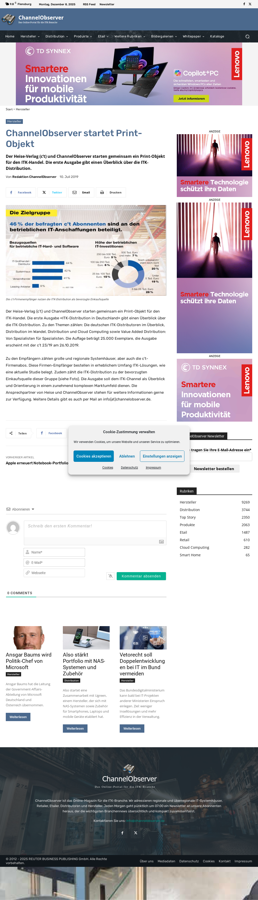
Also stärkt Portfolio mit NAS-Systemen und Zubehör (84, 664)
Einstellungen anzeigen (162, 456)
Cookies (107, 467)
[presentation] (134, 557)
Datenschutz (129, 467)
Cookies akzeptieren (93, 456)
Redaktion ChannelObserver (34, 176)
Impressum (153, 467)
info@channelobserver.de (145, 821)
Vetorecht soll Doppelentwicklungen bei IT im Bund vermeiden (142, 664)
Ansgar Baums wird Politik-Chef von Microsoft (29, 661)
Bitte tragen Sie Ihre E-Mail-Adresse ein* (216, 449)
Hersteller (23, 109)
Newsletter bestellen (214, 468)
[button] (247, 36)
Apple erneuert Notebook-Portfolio (37, 463)
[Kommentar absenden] (141, 576)
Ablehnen (127, 456)
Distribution (71, 680)
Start (9, 109)
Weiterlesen (18, 717)
